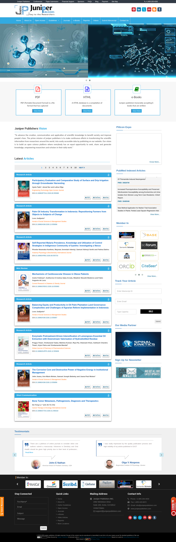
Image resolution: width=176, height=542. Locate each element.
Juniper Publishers (23, 1)
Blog (96, 1)
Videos (96, 20)
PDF (87, 197)
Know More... (155, 162)
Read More (29, 452)
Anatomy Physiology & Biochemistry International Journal (51, 253)
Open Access (40, 20)
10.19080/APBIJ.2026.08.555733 (46, 256)
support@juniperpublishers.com (108, 511)
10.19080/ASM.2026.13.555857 (46, 318)
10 (75, 167)
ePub (105, 197)
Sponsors (81, 1)
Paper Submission (52, 1)
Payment (105, 1)
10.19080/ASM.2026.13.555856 (46, 382)
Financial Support (68, 1)
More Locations (63, 524)
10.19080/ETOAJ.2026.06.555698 (47, 193)
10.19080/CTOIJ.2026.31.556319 (46, 411)
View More (38, 111)
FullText (96, 197)
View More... (155, 214)
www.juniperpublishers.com (141, 509)
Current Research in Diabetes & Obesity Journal (48, 283)
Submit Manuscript (109, 20)
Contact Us (124, 20)
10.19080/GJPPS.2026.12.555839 (47, 351)
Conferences (37, 1)
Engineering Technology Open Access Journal (48, 190)
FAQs (90, 1)
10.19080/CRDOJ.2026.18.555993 (47, 286)
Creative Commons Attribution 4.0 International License (95, 537)
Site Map (115, 1)
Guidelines (54, 20)
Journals (66, 20)
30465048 (125, 207)
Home (18, 20)
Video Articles (63, 517)
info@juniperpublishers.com (146, 505)
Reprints (86, 20)
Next (82, 168)
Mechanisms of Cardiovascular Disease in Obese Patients (60, 274)
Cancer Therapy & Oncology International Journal (49, 408)
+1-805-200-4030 (151, 1)
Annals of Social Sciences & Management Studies (49, 221)
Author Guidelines (64, 505)
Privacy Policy (96, 539)
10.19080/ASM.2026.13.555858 (46, 224)
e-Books (76, 20)
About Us (28, 20)
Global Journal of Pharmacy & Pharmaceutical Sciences (51, 348)
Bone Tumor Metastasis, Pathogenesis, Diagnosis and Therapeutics (65, 401)
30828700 (125, 188)
